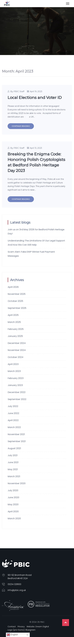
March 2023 (14, 371)
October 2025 (15, 301)
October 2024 (15, 357)
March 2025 (14, 322)
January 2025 (15, 336)
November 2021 (16, 434)
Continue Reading (21, 126)
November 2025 (16, 294)
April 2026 (13, 287)
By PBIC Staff (17, 91)
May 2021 (13, 469)
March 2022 (14, 427)
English (12, 634)
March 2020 (14, 518)
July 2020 (13, 490)
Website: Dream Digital (38, 627)
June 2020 (13, 497)
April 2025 (13, 315)
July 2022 (13, 406)
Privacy (21, 627)
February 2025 (16, 329)
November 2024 (17, 350)
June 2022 (13, 413)
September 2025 (17, 308)
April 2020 (13, 511)
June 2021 (13, 462)
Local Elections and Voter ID (35, 97)
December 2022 (16, 392)
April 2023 (13, 364)
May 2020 (13, 504)
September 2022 (17, 399)
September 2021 (17, 441)
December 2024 (17, 343)
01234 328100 (14, 584)
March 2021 (14, 476)
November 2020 (16, 483)
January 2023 (15, 385)
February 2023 (16, 378)
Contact (12, 627)
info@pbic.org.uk (17, 590)
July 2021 (13, 455)
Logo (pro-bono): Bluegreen (21, 630)
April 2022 (13, 420)
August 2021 (14, 448)
